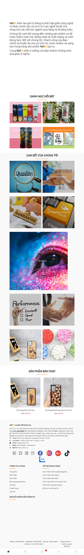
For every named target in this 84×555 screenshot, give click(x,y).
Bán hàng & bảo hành (17, 482)
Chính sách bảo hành (50, 478)
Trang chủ (13, 472)
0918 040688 (21, 445)
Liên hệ (12, 492)
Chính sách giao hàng (51, 475)
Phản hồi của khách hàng (52, 485)
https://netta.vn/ (23, 448)
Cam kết (13, 485)
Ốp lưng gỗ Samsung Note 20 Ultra (58, 410)
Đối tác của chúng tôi (51, 488)
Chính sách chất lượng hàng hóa (55, 472)
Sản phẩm (13, 478)
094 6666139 (31, 445)
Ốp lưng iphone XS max (25, 410)
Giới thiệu (13, 475)
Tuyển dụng (14, 488)
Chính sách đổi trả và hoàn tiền (54, 482)
